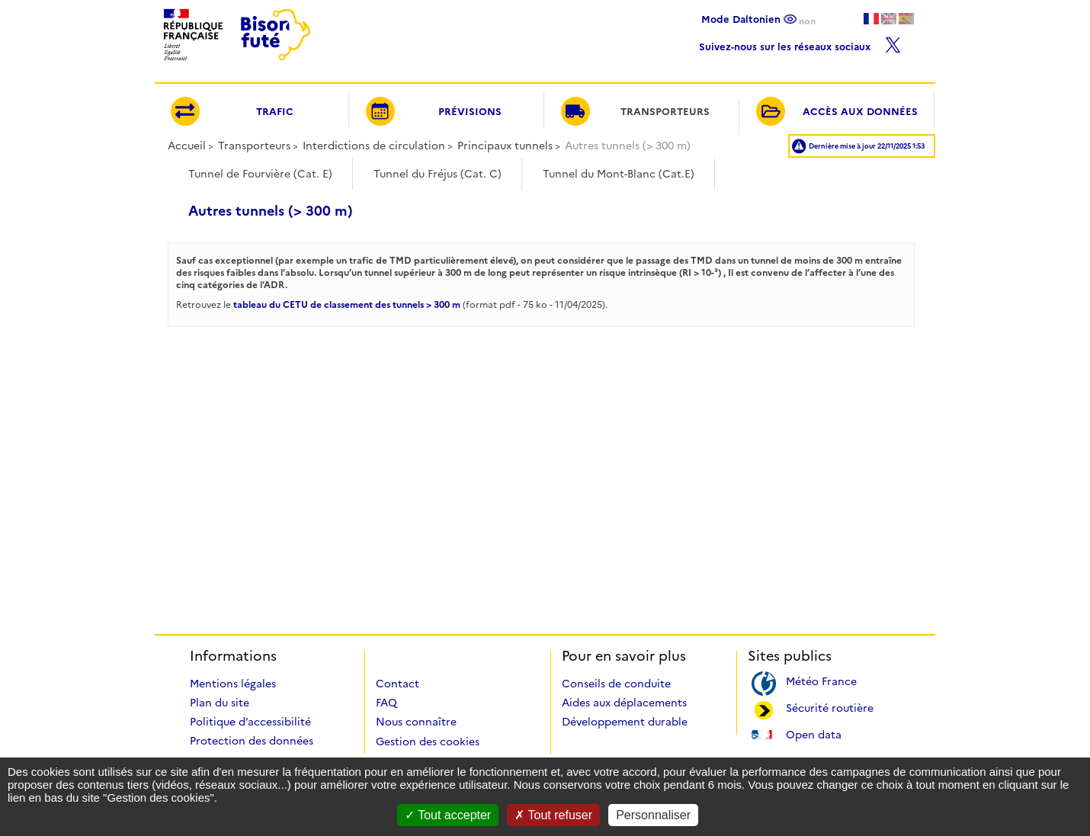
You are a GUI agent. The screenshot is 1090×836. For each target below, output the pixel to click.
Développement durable (625, 722)
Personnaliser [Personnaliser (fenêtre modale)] (653, 815)
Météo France (821, 680)
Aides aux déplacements (624, 702)
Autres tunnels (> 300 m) (270, 211)
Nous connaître (416, 722)
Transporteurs (254, 145)
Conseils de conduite (616, 683)
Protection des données (251, 741)
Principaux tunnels (505, 145)
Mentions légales (233, 683)
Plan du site (219, 702)
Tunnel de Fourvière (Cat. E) (260, 174)
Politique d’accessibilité (250, 722)
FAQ (386, 702)
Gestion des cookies (427, 741)
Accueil (187, 145)
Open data (814, 733)
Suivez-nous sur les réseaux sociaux (800, 43)
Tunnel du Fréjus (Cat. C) (437, 174)
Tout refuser (553, 815)
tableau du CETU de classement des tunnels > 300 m (346, 304)
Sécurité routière (830, 707)
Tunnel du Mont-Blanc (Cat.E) (618, 174)
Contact (397, 683)
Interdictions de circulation (374, 145)
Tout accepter (448, 815)
